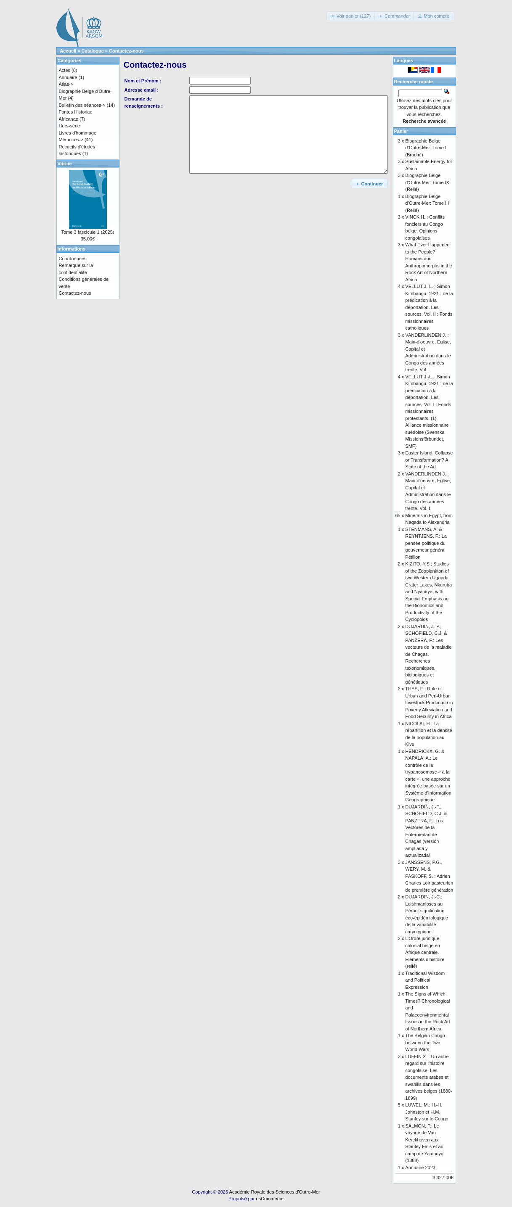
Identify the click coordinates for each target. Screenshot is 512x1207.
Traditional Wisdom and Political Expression (425, 980)
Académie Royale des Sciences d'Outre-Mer (274, 1191)
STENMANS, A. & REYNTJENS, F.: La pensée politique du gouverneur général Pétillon (425, 543)
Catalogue (93, 50)
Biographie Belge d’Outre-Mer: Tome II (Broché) (426, 147)
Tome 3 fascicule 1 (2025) (87, 232)
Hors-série (69, 125)
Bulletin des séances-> (82, 105)
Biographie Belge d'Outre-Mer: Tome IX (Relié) (427, 182)
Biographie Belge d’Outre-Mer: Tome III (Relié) (427, 203)
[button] (351, 16)
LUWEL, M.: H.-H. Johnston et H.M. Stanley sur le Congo (426, 1111)
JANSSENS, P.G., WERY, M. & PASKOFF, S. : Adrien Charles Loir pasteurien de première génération (429, 876)
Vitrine (65, 163)
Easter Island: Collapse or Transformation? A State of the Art (429, 459)
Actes (65, 70)
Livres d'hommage (78, 132)
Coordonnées (73, 258)
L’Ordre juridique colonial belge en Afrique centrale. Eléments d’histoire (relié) (424, 952)
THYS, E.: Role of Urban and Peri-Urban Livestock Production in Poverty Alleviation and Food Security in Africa (429, 702)
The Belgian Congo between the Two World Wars (425, 1042)
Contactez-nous (126, 50)
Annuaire (68, 77)
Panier (401, 131)
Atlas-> (66, 84)
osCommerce (270, 1198)
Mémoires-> (71, 139)
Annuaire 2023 (420, 1167)
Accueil (68, 50)
